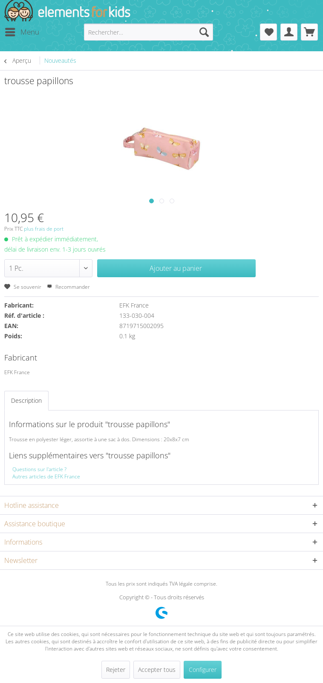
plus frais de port (43, 228)
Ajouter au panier (176, 268)
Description (26, 400)
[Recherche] (204, 32)
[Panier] (309, 32)
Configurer (202, 669)
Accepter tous (157, 669)
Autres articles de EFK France (46, 476)
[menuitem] (21, 32)
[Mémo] (268, 32)
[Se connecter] (288, 32)
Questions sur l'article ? (39, 469)
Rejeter (115, 669)
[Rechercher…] (148, 32)
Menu (22, 31)
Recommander (68, 286)
